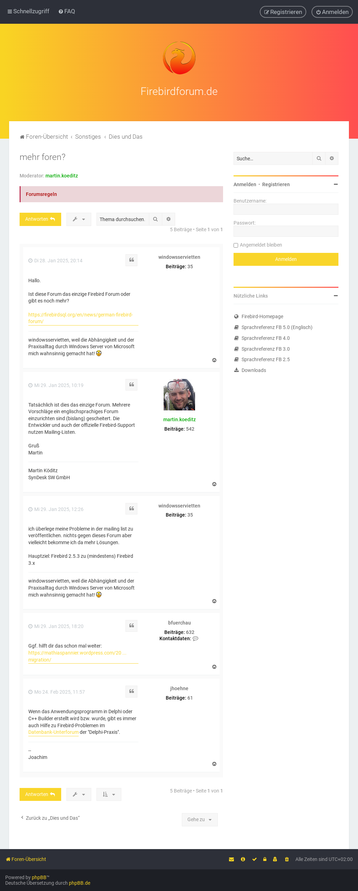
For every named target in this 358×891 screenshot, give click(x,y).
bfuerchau (179, 621)
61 (190, 696)
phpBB (39, 877)
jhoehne (179, 687)
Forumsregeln (41, 193)
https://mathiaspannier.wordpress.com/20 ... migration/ (77, 654)
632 (190, 630)
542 (190, 427)
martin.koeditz (61, 174)
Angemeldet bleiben (261, 243)
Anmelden (245, 183)
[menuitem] (66, 11)
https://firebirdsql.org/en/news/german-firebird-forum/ (80, 316)
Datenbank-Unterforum (53, 730)
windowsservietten (179, 255)
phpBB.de (79, 883)
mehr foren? (42, 156)
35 (190, 265)
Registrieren (276, 183)
